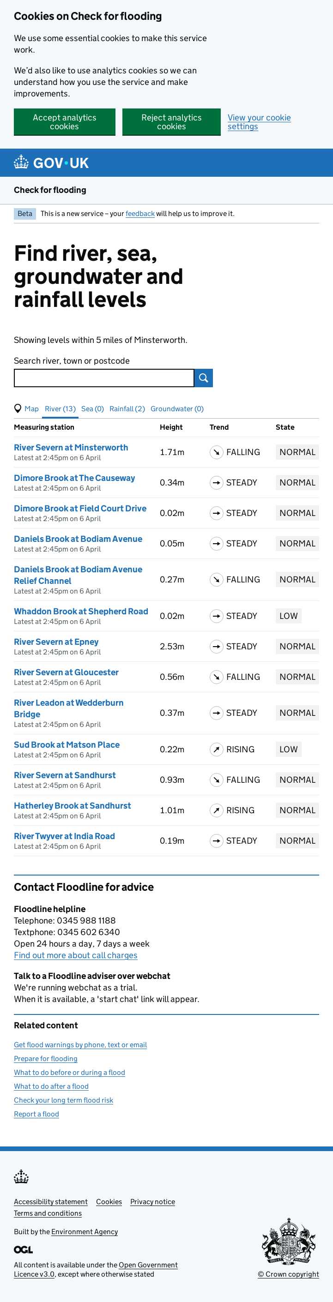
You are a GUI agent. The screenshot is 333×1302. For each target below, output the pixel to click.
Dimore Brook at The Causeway (74, 478)
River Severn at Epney (56, 641)
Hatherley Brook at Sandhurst (72, 805)
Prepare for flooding (46, 1058)
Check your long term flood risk (63, 1100)
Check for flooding (50, 190)
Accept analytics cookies (65, 122)
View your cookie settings (259, 122)
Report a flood (36, 1114)
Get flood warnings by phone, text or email (80, 1044)
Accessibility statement (51, 1201)
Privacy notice (152, 1201)
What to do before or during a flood (69, 1072)
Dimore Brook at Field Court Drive (80, 508)
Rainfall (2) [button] (127, 408)
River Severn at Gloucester (66, 672)
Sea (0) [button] (92, 408)
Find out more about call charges (76, 955)
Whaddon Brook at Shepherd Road (81, 611)
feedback (140, 213)
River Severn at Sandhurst (65, 775)
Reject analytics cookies (171, 122)
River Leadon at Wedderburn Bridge (69, 708)
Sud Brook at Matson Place (67, 744)
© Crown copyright (288, 1274)
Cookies (109, 1201)
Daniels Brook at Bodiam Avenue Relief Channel (78, 575)
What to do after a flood (51, 1086)
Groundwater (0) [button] (177, 408)
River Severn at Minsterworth (71, 447)
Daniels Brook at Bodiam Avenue (78, 539)
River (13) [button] (60, 408)
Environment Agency (84, 1231)
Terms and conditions (48, 1213)
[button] (26, 409)
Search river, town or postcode (72, 360)
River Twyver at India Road (64, 836)
